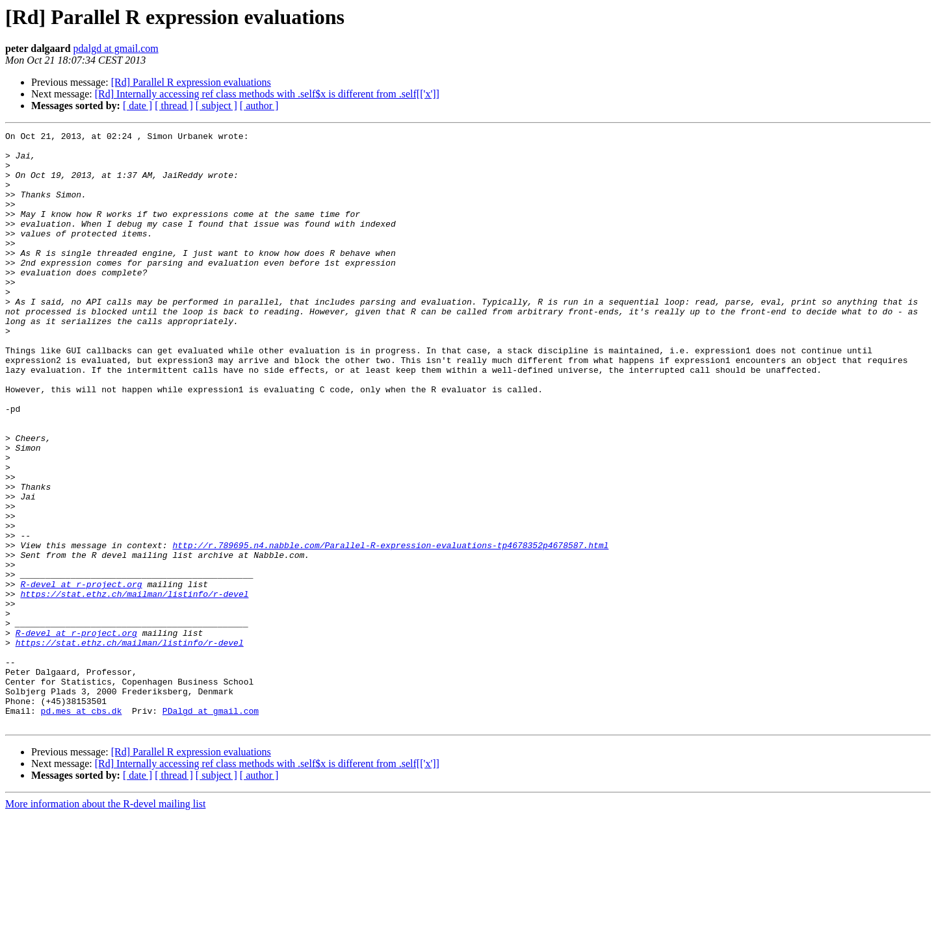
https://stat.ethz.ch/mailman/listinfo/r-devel (134, 687)
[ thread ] (174, 105)
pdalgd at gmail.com (116, 48)
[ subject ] (216, 105)
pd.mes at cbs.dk (81, 827)
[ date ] (137, 105)
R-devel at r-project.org (81, 675)
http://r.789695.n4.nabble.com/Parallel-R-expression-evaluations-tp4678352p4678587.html (390, 629)
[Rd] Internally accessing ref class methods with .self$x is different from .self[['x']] (267, 93)
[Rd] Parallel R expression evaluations (191, 82)
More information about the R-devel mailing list (105, 922)
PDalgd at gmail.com (210, 827)
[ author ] (259, 105)
